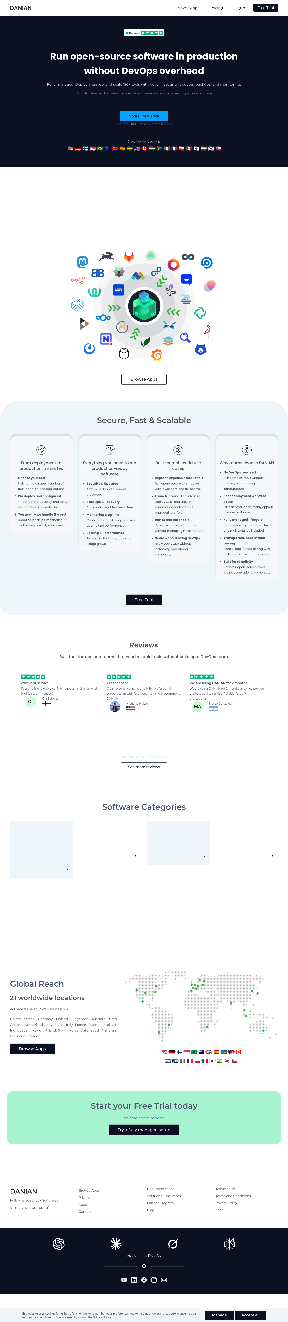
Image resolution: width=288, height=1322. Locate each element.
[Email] (164, 1280)
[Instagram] (154, 1280)
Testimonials (226, 1189)
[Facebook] (144, 1280)
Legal (220, 1210)
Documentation (160, 1189)
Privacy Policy (102, 1317)
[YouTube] (124, 1280)
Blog (150, 1210)
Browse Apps (89, 1191)
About (84, 1205)
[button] (15, 753)
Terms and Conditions (233, 1196)
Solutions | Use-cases (164, 1196)
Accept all (250, 1315)
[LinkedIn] (134, 1280)
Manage (219, 1315)
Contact (85, 1212)
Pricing (84, 1198)
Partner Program (160, 1203)
